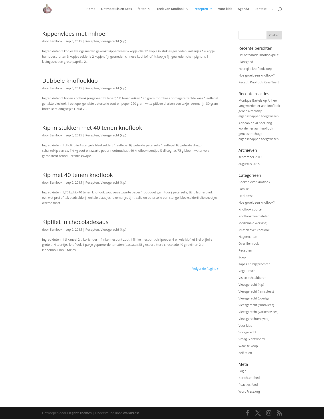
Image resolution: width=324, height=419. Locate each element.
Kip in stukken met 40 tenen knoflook (92, 128)
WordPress (131, 413)
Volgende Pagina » (205, 268)
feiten (142, 9)
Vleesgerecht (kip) (113, 41)
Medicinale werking (252, 223)
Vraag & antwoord (252, 339)
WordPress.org (249, 391)
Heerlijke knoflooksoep (255, 69)
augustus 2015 (249, 164)
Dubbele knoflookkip (70, 81)
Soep (242, 257)
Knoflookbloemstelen (254, 216)
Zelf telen (245, 353)
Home (90, 9)
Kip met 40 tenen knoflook (77, 175)
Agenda (243, 9)
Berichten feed (249, 378)
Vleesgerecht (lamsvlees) (256, 291)
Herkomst (246, 196)
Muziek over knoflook (254, 230)
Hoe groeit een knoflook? (257, 75)
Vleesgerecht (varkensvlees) (258, 312)
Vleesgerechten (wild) (254, 319)
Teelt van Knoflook (171, 9)
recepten (201, 9)
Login (242, 371)
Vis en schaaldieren (252, 277)
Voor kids (225, 9)
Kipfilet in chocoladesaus (75, 222)
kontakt (260, 9)
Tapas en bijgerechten (254, 264)
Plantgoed (246, 62)
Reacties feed (248, 384)
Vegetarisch (247, 271)
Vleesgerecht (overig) (254, 298)
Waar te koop (248, 346)
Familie (244, 189)
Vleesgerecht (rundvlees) (256, 305)
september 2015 (250, 157)
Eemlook (56, 41)
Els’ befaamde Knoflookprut (258, 55)
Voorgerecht (247, 332)
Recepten (92, 41)
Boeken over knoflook (254, 182)
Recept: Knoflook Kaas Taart (259, 82)
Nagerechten (248, 236)
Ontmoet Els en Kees (116, 9)
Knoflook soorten (251, 209)
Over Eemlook (249, 243)
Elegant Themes (79, 413)
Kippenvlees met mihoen (75, 33)
